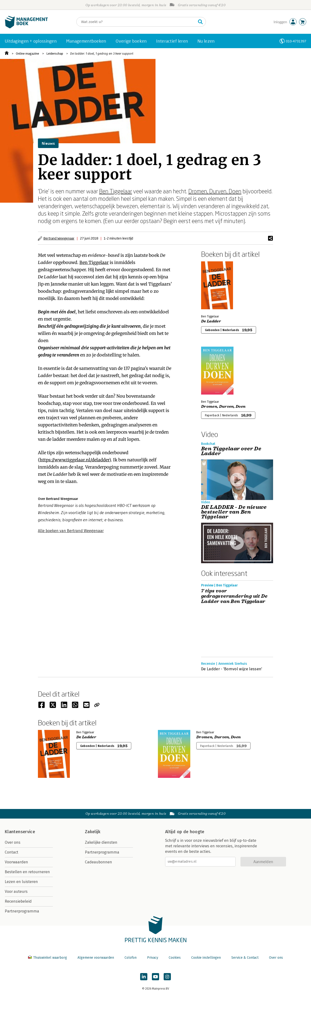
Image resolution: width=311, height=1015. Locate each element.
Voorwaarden (16, 862)
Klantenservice (20, 831)
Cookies (175, 958)
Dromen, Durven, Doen (214, 191)
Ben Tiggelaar (115, 191)
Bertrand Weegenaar (58, 238)
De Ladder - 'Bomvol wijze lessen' (231, 669)
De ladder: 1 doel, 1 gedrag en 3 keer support (101, 53)
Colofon (131, 958)
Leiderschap (54, 53)
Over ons (12, 842)
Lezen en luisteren (21, 881)
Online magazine (27, 53)
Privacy (152, 958)
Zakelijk (92, 831)
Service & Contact (244, 958)
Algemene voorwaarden (96, 958)
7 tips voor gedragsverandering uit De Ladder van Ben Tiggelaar (234, 596)
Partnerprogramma (22, 911)
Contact (11, 852)
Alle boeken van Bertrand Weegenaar (71, 530)
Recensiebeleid (18, 901)
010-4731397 (296, 41)
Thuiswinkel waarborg (48, 958)
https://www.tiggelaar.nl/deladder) (75, 460)
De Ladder (211, 321)
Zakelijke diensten (101, 842)
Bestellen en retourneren (27, 872)
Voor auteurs (16, 891)
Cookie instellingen (206, 958)
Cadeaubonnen (98, 862)
